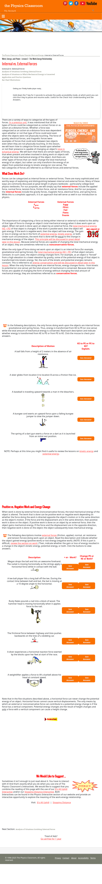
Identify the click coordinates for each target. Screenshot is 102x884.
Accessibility (83, 858)
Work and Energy (37, 55)
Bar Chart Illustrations (11, 80)
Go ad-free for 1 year (51, 838)
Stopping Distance (62, 802)
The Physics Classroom (10, 55)
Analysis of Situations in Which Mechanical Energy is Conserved (28, 74)
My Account (10, 10)
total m (61, 149)
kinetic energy (65, 233)
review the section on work (24, 543)
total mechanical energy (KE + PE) (54, 252)
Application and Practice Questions (16, 77)
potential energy (48, 233)
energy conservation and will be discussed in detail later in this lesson (48, 264)
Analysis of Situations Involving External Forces (21, 72)
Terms (93, 858)
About (73, 858)
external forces (49, 535)
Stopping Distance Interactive (39, 791)
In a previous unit (18, 122)
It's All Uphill (43, 802)
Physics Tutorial (24, 55)
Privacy (58, 858)
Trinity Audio (27, 89)
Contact (66, 858)
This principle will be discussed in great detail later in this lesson (41, 240)
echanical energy (10, 151)
